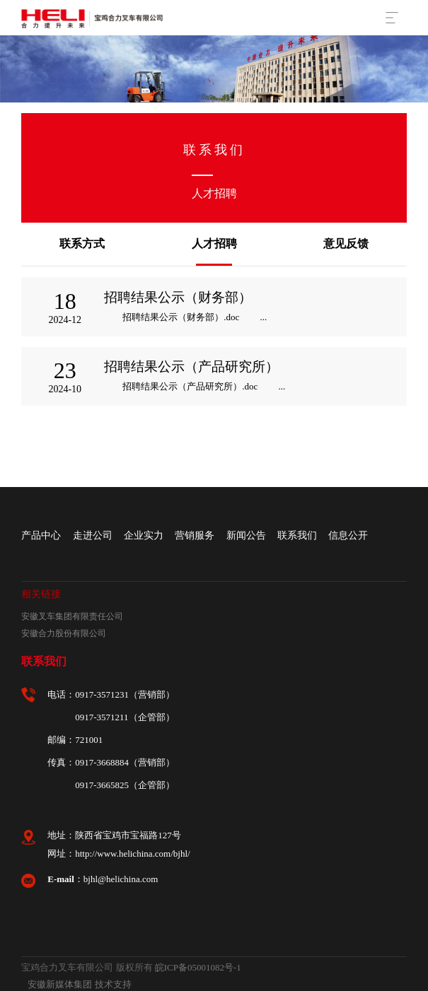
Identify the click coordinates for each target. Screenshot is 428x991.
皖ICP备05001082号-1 (198, 967)
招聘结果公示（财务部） (178, 297)
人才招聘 (214, 244)
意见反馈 (346, 244)
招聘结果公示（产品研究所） (191, 366)
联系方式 (82, 244)
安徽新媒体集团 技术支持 (79, 984)
